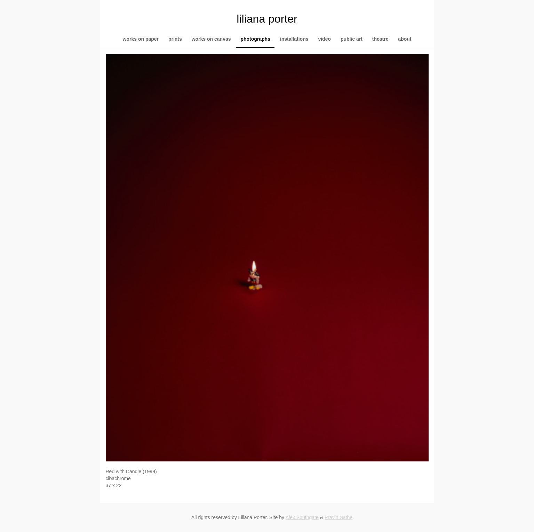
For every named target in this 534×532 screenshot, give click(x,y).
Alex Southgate (302, 517)
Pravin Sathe (338, 517)
